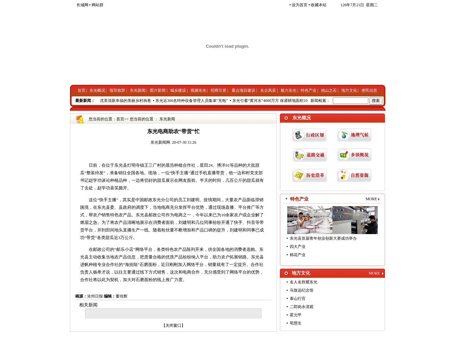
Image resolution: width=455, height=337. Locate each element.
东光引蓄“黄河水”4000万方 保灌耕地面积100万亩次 (278, 100)
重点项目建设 (243, 90)
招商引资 (218, 90)
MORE (371, 199)
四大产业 (298, 246)
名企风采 (268, 90)
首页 (81, 90)
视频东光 (198, 90)
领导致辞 (117, 90)
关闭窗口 (173, 325)
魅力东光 (288, 90)
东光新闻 (138, 90)
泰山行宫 (298, 298)
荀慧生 (296, 323)
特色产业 (308, 90)
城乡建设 (178, 90)
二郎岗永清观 (301, 306)
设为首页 (298, 5)
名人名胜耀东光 (303, 282)
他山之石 (329, 90)
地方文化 (349, 90)
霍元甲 (296, 315)
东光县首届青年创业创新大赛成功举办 (323, 238)
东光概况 (97, 90)
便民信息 (369, 90)
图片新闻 (158, 90)
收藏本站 (317, 5)
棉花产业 (298, 255)
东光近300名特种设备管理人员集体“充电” (193, 100)
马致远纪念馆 (301, 290)
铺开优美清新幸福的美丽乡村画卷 (123, 100)
